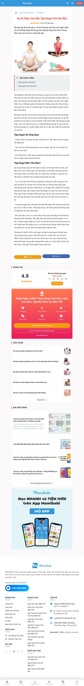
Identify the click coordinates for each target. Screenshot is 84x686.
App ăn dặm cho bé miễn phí (35, 664)
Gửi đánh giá (57, 283)
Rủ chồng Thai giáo (14, 636)
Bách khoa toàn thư (27, 13)
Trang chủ (9, 604)
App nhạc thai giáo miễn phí (35, 620)
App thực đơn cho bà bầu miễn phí (36, 632)
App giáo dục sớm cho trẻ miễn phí (36, 658)
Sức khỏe (40, 13)
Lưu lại (28, 257)
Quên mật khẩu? (42, 335)
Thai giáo (8, 607)
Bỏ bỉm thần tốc (13, 639)
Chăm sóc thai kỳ (12, 611)
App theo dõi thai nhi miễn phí (36, 644)
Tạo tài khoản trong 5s (42, 325)
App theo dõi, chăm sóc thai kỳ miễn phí (37, 614)
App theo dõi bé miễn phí (36, 670)
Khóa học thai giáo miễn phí (35, 608)
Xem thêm (42, 400)
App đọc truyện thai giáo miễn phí (35, 626)
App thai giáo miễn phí (36, 604)
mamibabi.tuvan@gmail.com (65, 618)
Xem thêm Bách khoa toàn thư (42, 483)
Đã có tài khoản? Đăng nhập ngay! (42, 331)
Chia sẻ (56, 256)
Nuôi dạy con (10, 614)
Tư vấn (7, 621)
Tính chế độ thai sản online (36, 638)
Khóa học (9, 617)
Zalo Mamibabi (16, 588)
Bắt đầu (79, 3)
